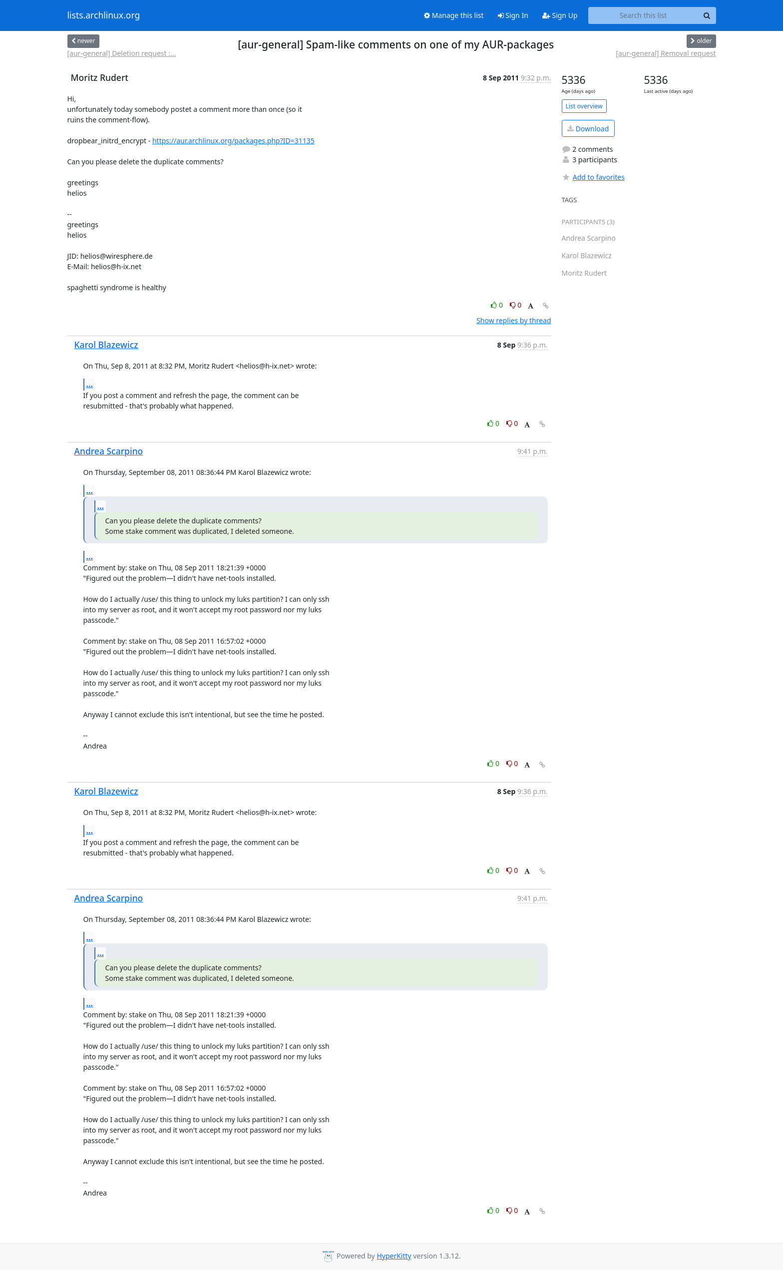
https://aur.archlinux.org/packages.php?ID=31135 (233, 140)
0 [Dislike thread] (516, 305)
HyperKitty (394, 1256)
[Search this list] (643, 15)
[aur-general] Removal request (666, 53)
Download (588, 128)
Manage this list (454, 15)
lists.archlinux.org (103, 15)
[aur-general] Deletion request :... (121, 53)
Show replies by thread (513, 320)
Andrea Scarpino (108, 451)
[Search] (707, 15)
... (89, 384)
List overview (584, 106)
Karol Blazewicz (106, 345)
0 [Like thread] (497, 305)
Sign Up (560, 15)
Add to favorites (593, 177)
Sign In (513, 15)
